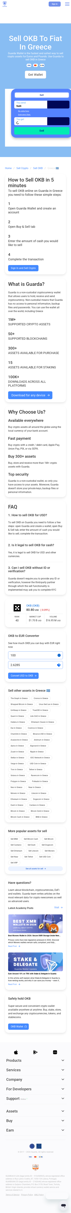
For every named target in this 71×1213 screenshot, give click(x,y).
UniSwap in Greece (18, 710)
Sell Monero (50, 851)
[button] (67, 4)
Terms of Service (12, 1195)
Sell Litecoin (33, 851)
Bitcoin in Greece (18, 811)
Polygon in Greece (18, 781)
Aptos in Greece (17, 746)
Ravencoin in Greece (39, 775)
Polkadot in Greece (40, 781)
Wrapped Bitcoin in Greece (22, 704)
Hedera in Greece (18, 722)
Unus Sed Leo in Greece (48, 704)
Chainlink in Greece (19, 734)
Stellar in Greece (17, 758)
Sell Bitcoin (48, 839)
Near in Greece (34, 787)
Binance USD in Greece (42, 734)
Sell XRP (14, 863)
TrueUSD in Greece (40, 710)
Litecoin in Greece (38, 793)
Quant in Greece (17, 716)
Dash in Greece (17, 805)
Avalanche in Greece (19, 740)
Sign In (55, 4)
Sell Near (14, 857)
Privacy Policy (27, 1195)
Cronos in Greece (41, 698)
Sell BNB (14, 839)
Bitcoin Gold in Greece (40, 811)
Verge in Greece (17, 764)
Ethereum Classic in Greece (42, 722)
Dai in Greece (16, 728)
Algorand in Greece (38, 746)
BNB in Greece (41, 817)
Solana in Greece (18, 775)
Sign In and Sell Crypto (23, 268)
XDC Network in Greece (40, 758)
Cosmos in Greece (35, 728)
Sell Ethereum (16, 851)
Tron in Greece (17, 769)
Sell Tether (28, 857)
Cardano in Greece (37, 805)
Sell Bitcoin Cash (31, 839)
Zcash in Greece (17, 752)
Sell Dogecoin (47, 845)
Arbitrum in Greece (42, 740)
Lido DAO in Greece (38, 716)
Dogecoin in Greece (41, 799)
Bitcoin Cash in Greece (20, 817)
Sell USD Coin (45, 857)
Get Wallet (35, 74)
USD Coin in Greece (38, 764)
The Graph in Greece (19, 698)
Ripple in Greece (36, 752)
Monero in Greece (18, 793)
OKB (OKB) (32, 605)
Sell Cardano (16, 845)
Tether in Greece (35, 769)
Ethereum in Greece (19, 799)
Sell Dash (32, 845)
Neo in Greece (16, 787)
